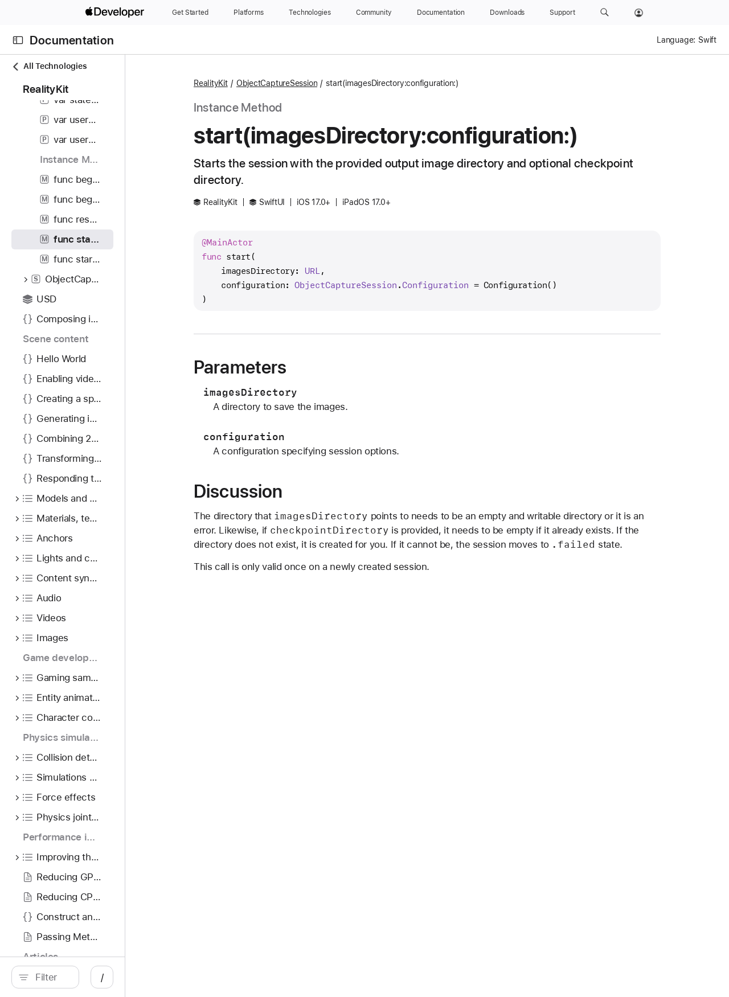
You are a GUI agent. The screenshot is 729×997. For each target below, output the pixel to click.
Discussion (317, 491)
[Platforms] (248, 12)
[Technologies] (309, 12)
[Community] (373, 12)
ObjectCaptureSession (357, 83)
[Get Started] (190, 12)
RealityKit (290, 83)
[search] (96, 977)
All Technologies (49, 66)
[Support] (562, 12)
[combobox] (102, 977)
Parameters (319, 367)
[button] (604, 12)
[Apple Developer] (116, 12)
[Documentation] (440, 12)
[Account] (638, 12)
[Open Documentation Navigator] (18, 40)
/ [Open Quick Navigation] (204, 977)
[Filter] (102, 977)
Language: (676, 39)
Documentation (72, 40)
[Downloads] (507, 12)
